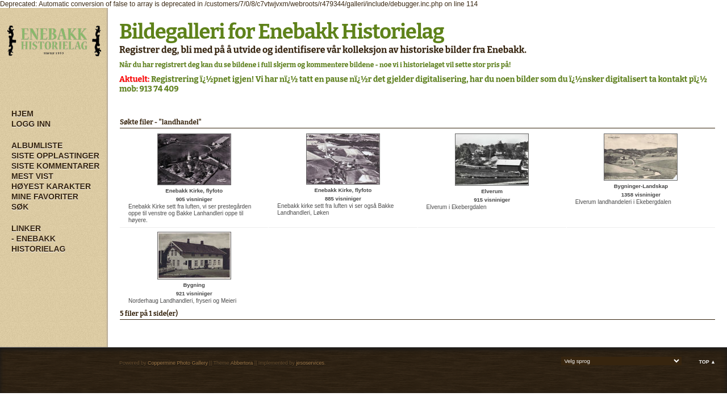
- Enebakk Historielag (38, 243)
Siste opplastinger (55, 155)
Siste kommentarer (55, 165)
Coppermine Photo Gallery (178, 363)
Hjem (22, 113)
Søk (19, 206)
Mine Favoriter (44, 196)
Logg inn (31, 123)
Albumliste (36, 145)
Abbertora (242, 363)
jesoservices (310, 363)
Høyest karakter (51, 186)
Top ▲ (707, 362)
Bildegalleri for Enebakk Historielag (281, 31)
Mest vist (32, 176)
